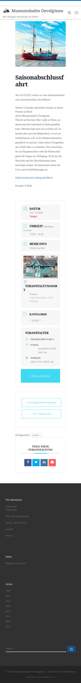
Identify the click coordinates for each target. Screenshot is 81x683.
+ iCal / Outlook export (41, 414)
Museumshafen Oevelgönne (30, 671)
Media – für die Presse (16, 522)
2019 (8, 626)
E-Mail (28, 185)
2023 (8, 606)
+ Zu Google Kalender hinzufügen (41, 402)
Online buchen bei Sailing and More (33, 177)
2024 (8, 601)
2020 (8, 621)
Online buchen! (37, 248)
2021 (8, 616)
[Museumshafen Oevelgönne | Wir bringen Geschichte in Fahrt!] (6, 10)
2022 (8, 611)
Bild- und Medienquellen (17, 516)
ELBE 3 (35, 320)
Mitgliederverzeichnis (16, 563)
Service (9, 535)
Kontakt (9, 529)
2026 (8, 590)
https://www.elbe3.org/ (42, 361)
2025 (8, 596)
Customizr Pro (48, 677)
